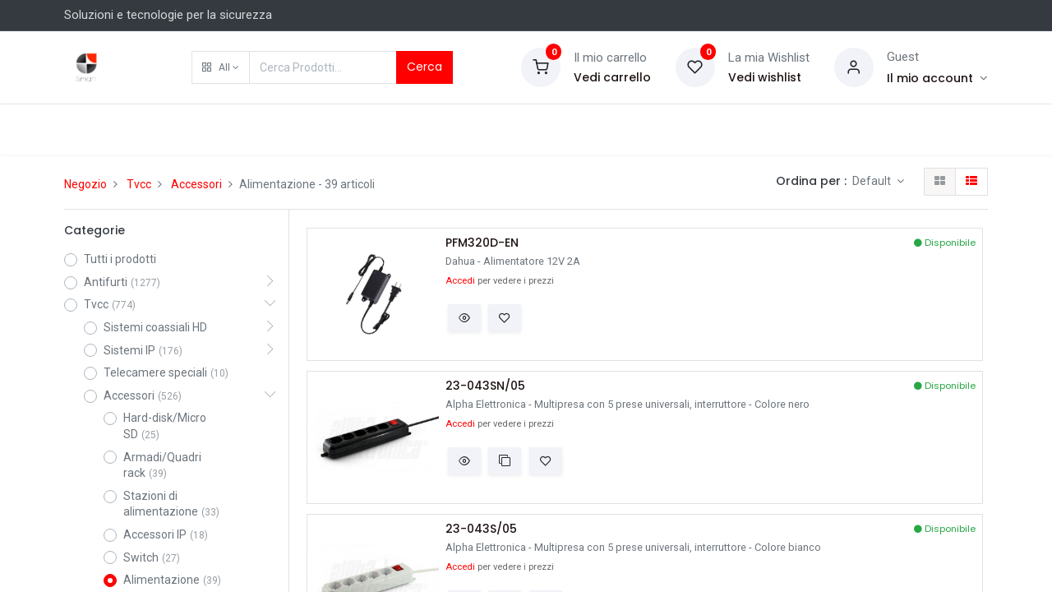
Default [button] (872, 180)
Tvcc (139, 184)
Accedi (460, 280)
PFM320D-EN (482, 243)
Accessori (196, 184)
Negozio (85, 184)
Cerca (424, 66)
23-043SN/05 (485, 386)
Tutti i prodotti (120, 259)
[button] (220, 67)
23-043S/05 (481, 529)
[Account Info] (937, 78)
